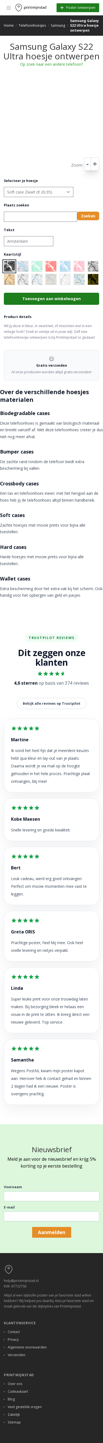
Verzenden (16, 1355)
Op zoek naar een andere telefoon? (51, 64)
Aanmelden (51, 1232)
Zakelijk (14, 1414)
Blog (11, 1399)
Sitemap (14, 1422)
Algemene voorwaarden (27, 1347)
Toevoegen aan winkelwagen (51, 298)
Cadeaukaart (18, 1391)
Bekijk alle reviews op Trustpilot (51, 703)
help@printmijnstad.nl (21, 1280)
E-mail (9, 1207)
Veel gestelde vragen (25, 1407)
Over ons (15, 1383)
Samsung (58, 25)
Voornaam (13, 1187)
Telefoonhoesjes (32, 25)
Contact (14, 1331)
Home (9, 25)
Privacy (13, 1339)
